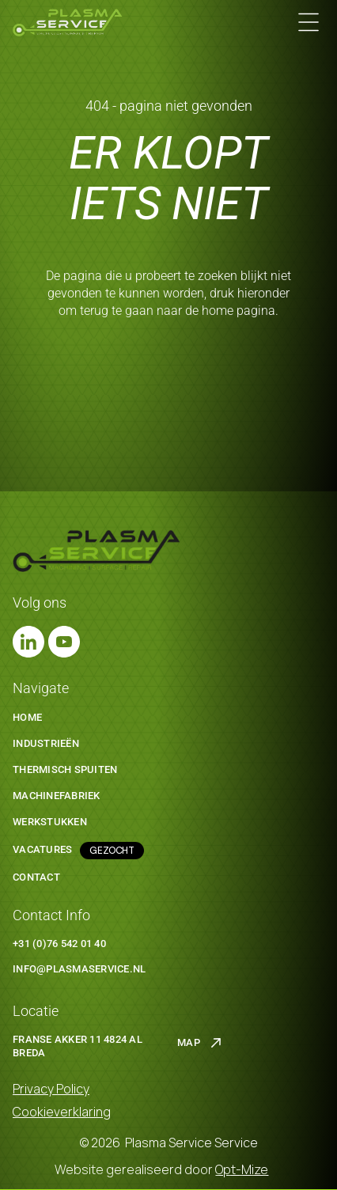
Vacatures (42, 849)
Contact (36, 877)
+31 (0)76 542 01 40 (59, 943)
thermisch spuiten (65, 769)
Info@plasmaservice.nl (79, 969)
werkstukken (50, 822)
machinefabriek (56, 796)
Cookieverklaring (62, 1111)
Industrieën (46, 743)
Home (27, 717)
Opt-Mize (241, 1169)
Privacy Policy (51, 1088)
